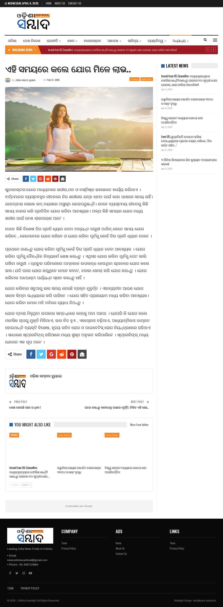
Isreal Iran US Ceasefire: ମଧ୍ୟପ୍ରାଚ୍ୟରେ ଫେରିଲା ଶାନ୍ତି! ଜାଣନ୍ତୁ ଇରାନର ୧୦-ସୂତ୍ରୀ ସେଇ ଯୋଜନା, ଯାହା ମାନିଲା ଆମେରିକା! (112, 50)
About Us (60, 3)
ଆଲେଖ (113, 40)
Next (26, 485)
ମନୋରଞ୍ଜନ (92, 40)
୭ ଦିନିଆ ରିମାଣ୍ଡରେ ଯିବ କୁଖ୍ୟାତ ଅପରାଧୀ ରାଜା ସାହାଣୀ (189, 161)
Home (49, 3)
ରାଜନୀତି (52, 40)
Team (64, 543)
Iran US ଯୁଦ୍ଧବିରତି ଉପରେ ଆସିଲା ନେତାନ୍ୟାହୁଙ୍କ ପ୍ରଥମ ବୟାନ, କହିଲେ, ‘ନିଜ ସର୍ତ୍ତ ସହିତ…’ (186, 140)
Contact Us (74, 3)
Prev (15, 485)
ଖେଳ (70, 40)
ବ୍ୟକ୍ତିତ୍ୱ (155, 40)
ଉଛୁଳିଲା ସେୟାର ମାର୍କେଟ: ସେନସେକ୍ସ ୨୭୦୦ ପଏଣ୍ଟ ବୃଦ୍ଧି (187, 101)
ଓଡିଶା (12, 40)
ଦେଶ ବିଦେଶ (31, 40)
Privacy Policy (68, 548)
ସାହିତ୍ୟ (133, 40)
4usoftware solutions (204, 600)
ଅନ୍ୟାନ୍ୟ (179, 40)
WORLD (14, 435)
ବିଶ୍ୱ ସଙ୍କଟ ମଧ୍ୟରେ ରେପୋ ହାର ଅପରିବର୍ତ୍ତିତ (182, 120)
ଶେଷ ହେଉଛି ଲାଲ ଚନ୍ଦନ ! (25, 407)
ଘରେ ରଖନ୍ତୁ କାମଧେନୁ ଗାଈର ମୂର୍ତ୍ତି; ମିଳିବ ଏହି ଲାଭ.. (117, 407)
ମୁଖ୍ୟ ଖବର (147, 79)
